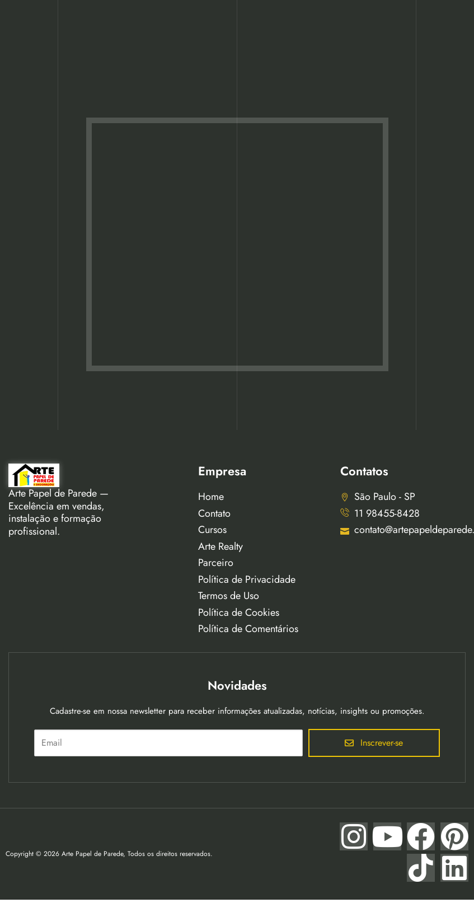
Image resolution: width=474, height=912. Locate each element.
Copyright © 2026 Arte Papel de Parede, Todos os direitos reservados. (109, 854)
